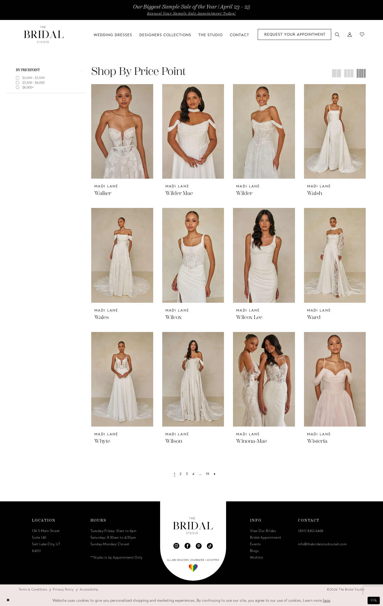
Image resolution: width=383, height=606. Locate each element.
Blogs (254, 551)
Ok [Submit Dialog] (374, 600)
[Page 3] (186, 474)
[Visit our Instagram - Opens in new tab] (176, 546)
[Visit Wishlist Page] (362, 34)
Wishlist (256, 557)
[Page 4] (193, 474)
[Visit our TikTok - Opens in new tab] (210, 546)
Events (255, 544)
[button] (350, 34)
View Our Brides (263, 531)
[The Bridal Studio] (44, 34)
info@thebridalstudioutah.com (322, 544)
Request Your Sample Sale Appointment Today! (191, 13)
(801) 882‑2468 (310, 531)
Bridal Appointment (265, 537)
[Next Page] (215, 474)
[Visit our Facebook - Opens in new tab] (187, 546)
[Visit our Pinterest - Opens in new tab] (199, 546)
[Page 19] (207, 474)
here (326, 600)
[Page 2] (180, 474)
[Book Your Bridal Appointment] (294, 34)
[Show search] (337, 34)
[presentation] (122, 131)
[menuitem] (294, 34)
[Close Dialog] (8, 600)
